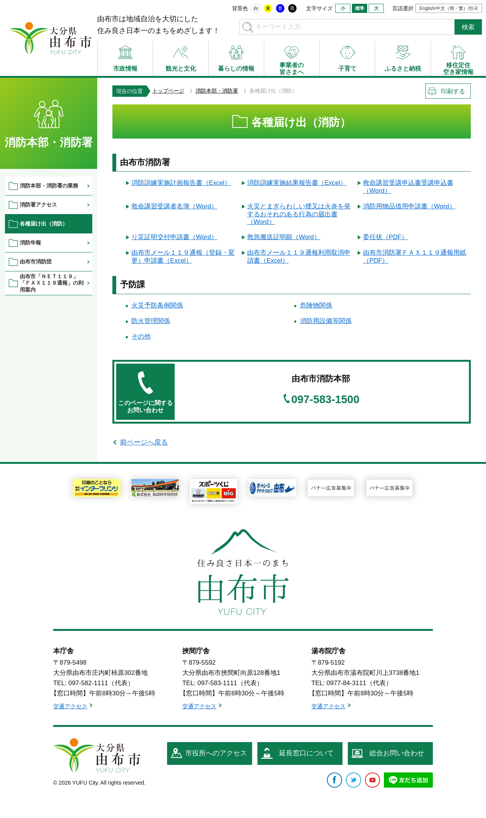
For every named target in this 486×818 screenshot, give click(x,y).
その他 (141, 336)
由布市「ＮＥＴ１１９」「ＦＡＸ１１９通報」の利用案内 (52, 283)
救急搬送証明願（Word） (283, 237)
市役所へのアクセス (216, 753)
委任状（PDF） (385, 237)
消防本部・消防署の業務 (49, 186)
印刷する (453, 91)
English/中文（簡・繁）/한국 (449, 8)
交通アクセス (70, 706)
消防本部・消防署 (217, 91)
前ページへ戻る (144, 442)
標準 (359, 8)
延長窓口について (306, 753)
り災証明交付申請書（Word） (174, 237)
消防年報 (30, 243)
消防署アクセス (38, 205)
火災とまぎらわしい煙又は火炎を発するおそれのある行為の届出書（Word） (298, 214)
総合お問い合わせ (396, 753)
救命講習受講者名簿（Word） (174, 206)
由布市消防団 (36, 261)
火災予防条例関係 (157, 305)
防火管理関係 (150, 321)
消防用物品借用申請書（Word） (409, 206)
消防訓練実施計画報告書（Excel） (181, 182)
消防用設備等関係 (326, 321)
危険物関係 (316, 305)
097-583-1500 (325, 399)
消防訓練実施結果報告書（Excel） (297, 182)
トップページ (168, 91)
